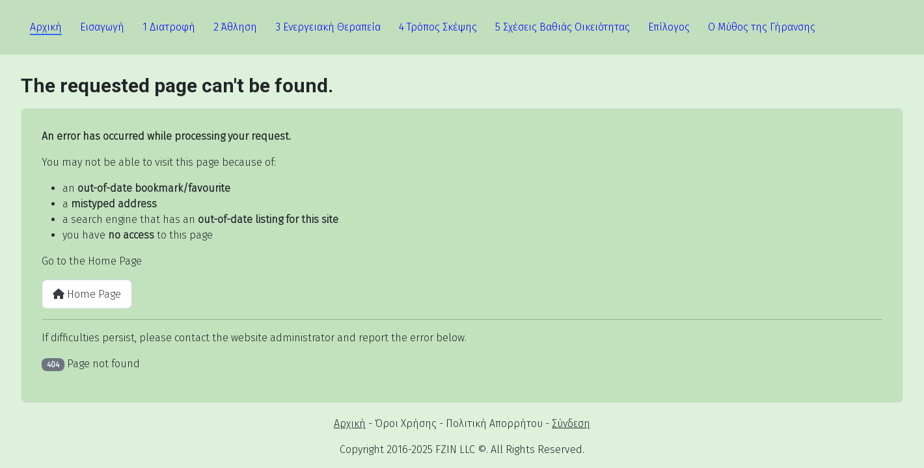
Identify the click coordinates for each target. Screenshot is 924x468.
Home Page (87, 294)
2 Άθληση (235, 27)
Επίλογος (669, 27)
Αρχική (46, 27)
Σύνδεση (571, 423)
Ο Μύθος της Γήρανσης (761, 27)
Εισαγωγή (102, 27)
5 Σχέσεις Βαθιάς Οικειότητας (562, 27)
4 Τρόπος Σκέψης (438, 27)
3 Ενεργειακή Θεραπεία (328, 27)
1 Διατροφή (169, 27)
